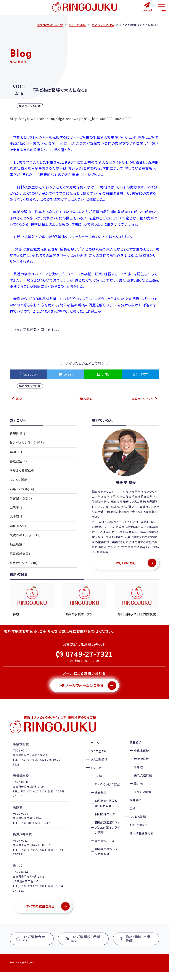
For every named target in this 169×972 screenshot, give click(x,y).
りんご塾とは (99, 751)
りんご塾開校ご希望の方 (82, 938)
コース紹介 (98, 776)
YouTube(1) (19, 526)
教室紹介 (136, 742)
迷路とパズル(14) (22, 489)
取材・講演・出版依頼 (135, 938)
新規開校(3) (18, 433)
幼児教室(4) (18, 544)
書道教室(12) (19, 461)
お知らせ (96, 768)
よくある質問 (138, 817)
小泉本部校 (141, 750)
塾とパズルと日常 (30, 106)
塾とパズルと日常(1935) (27, 442)
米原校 (138, 767)
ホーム (95, 743)
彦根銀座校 (141, 759)
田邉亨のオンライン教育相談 (106, 851)
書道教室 (101, 792)
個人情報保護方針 (141, 833)
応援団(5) (17, 517)
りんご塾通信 (99, 759)
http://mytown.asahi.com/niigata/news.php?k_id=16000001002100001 (72, 118)
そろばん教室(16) (22, 470)
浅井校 (138, 783)
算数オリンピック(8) (23, 563)
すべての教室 (142, 792)
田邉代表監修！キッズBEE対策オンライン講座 (107, 827)
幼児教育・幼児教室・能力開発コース (107, 803)
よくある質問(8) (21, 479)
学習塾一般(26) (21, 498)
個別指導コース (105, 814)
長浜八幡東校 (143, 775)
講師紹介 (136, 800)
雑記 (19, 399)
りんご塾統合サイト (30, 938)
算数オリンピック (142, 399)
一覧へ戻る (84, 399)
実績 (133, 808)
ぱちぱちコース (104, 841)
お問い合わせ (138, 825)
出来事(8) (17, 507)
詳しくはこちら (126, 563)
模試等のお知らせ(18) (25, 535)
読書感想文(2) (20, 554)
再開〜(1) (17, 452)
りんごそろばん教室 (107, 784)
